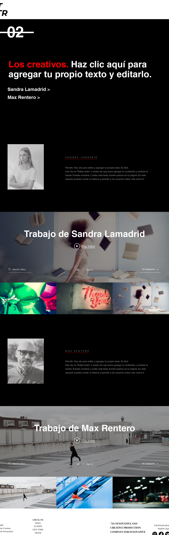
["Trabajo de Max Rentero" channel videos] (84, 492)
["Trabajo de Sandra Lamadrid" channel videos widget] (84, 263)
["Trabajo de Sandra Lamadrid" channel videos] (84, 298)
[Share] (79, 270)
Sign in (89, 270)
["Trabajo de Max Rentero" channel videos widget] (84, 457)
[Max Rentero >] (25, 97)
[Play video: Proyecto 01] (84, 440)
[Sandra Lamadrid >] (33, 89)
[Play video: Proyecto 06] (84, 246)
